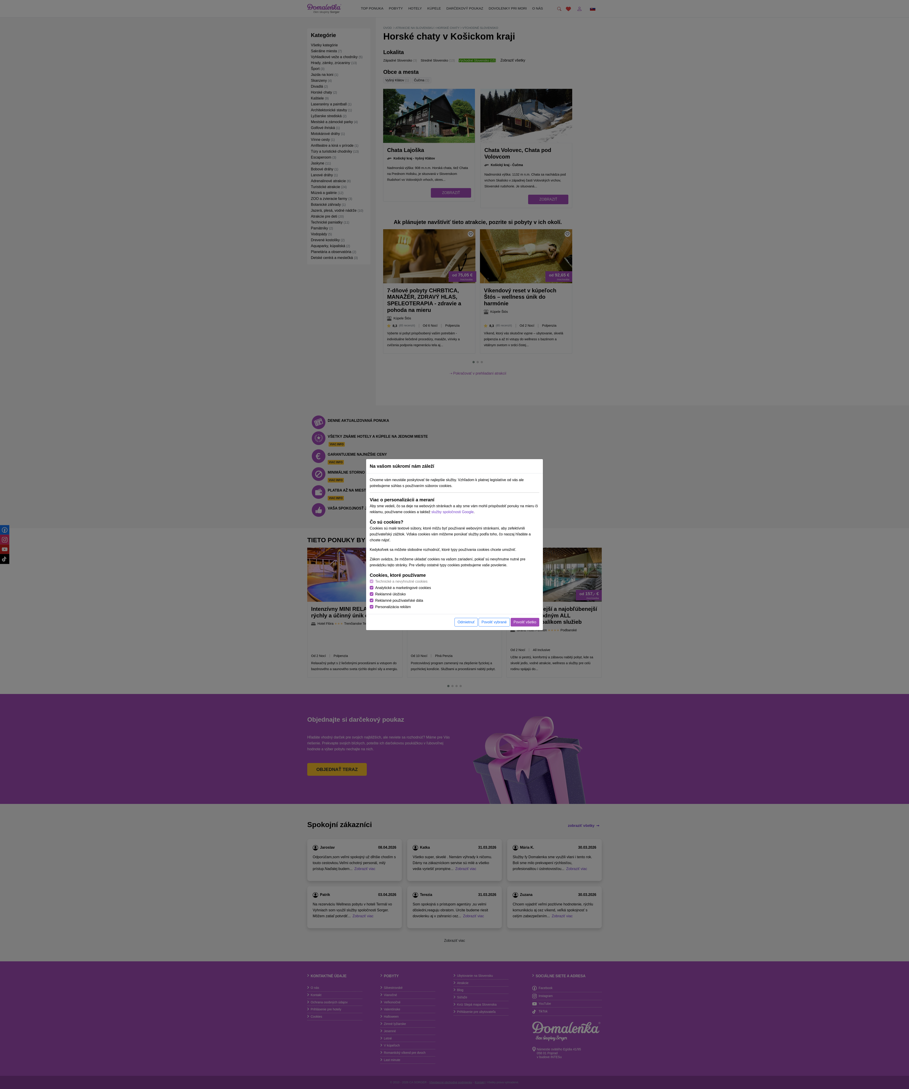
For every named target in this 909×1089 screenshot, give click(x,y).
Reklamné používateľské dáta (399, 600)
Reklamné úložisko (390, 594)
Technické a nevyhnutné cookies (401, 581)
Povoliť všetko (525, 622)
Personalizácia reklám (393, 607)
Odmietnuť (465, 622)
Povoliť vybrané (494, 622)
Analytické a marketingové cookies (403, 588)
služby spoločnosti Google (452, 512)
